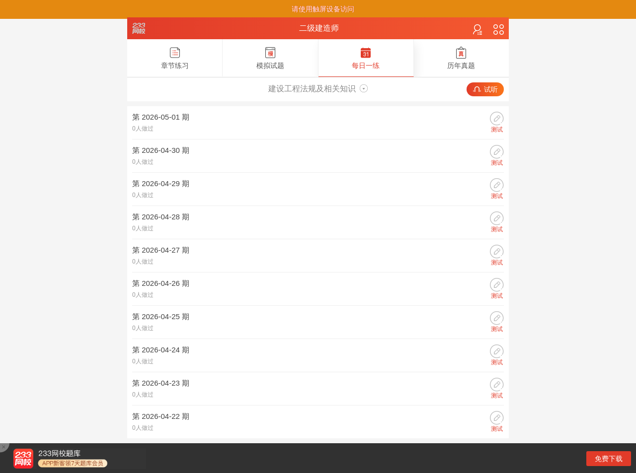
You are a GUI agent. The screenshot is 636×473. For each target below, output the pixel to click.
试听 (485, 89)
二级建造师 (319, 28)
